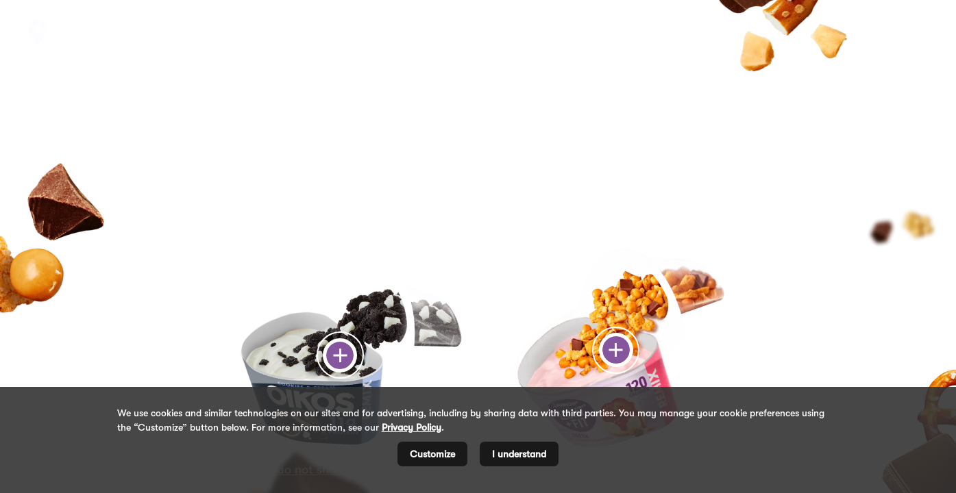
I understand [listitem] (519, 453)
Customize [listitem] (432, 453)
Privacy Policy (411, 427)
